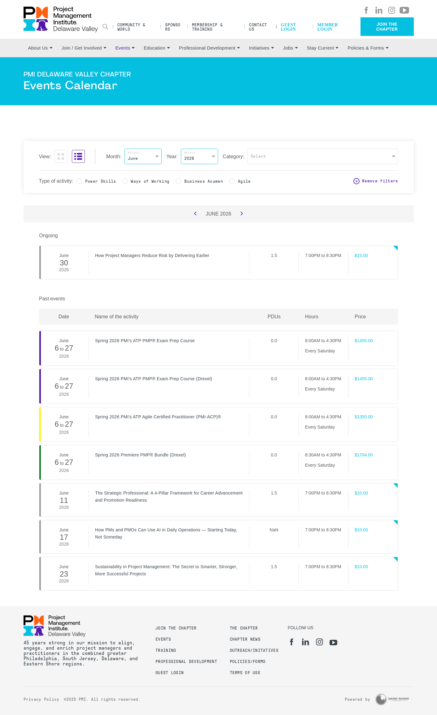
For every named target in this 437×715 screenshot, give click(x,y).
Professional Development (209, 47)
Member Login (327, 27)
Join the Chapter (387, 27)
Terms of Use (245, 672)
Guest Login (288, 27)
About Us (40, 47)
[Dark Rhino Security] (392, 699)
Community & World (131, 27)
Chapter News (245, 639)
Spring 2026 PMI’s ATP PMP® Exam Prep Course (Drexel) (153, 378)
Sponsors (173, 27)
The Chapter (244, 628)
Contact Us (258, 27)
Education (156, 47)
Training (165, 650)
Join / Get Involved (84, 47)
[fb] (366, 10)
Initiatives (261, 47)
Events (125, 47)
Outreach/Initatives (254, 650)
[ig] (391, 10)
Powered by (357, 699)
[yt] (404, 10)
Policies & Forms (367, 47)
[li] (379, 10)
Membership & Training (207, 27)
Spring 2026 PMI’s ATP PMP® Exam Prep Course (145, 340)
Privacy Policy (41, 699)
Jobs (290, 47)
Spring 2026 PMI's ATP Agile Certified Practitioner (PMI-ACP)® (158, 416)
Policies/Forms (248, 661)
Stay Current (323, 47)
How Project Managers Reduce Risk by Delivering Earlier (152, 255)
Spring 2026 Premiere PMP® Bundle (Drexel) (140, 454)
